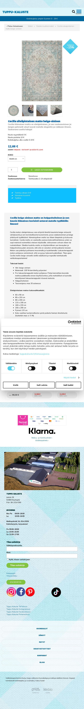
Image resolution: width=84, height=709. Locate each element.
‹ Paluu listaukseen (15, 26)
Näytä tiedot (70, 377)
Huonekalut (42, 628)
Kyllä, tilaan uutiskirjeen (19, 559)
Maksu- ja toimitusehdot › (42, 438)
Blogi (42, 662)
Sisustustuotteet (42, 648)
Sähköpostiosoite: (14, 545)
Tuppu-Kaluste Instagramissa (18, 609)
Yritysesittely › (12, 576)
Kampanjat (42, 655)
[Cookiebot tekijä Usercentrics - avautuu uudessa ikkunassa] (70, 322)
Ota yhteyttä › (16, 582)
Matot (30, 26)
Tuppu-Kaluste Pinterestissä (17, 614)
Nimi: (8, 552)
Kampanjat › (11, 573)
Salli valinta (42, 385)
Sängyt (42, 635)
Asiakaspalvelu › (42, 440)
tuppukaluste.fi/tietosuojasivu (35, 354)
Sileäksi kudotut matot (45, 26)
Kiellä (15, 385)
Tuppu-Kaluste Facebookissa (18, 612)
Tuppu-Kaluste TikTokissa (16, 606)
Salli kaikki (68, 385)
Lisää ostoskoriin (42, 170)
